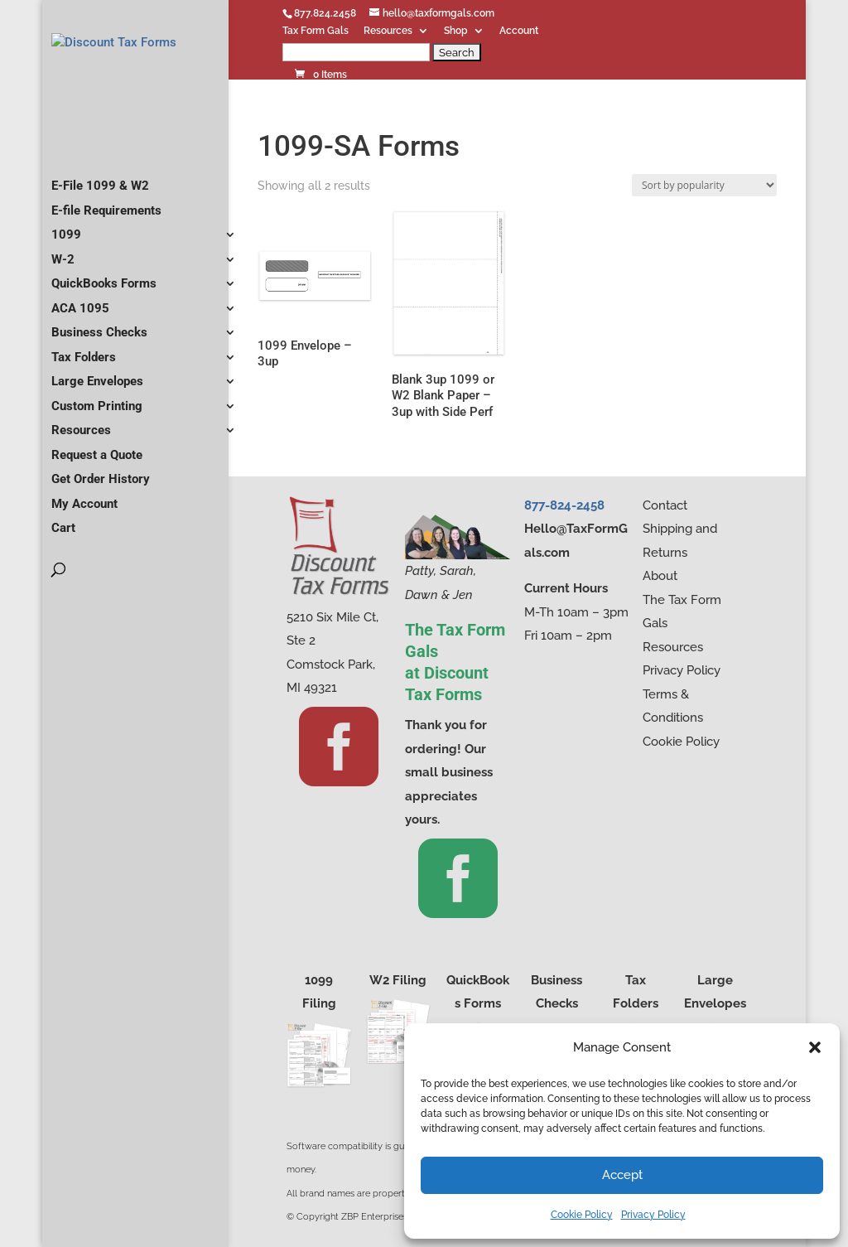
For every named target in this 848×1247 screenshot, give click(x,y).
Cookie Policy (582, 1214)
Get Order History (100, 514)
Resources (388, 31)
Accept (622, 1174)
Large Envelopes (97, 417)
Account (518, 31)
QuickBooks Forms (104, 319)
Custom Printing (96, 441)
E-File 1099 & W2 (100, 221)
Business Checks (99, 368)
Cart (63, 563)
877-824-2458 (564, 505)
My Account (84, 539)
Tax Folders (83, 393)
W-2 (63, 295)
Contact (665, 505)
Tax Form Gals (315, 31)
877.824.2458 (325, 13)
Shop (456, 31)
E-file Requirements (106, 246)
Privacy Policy (653, 1214)
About (660, 575)
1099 (66, 270)
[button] (815, 1047)
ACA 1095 (80, 344)
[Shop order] (704, 185)
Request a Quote (96, 490)
